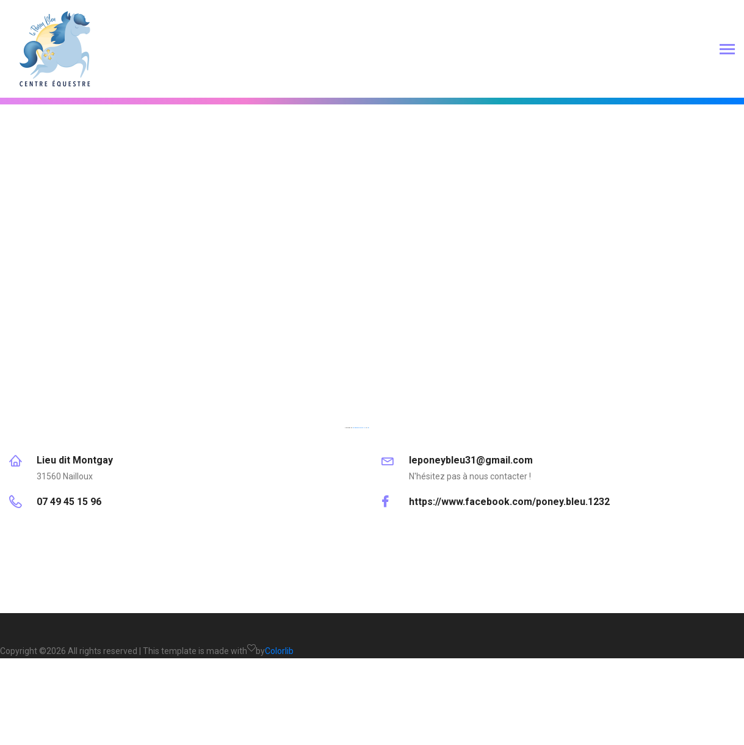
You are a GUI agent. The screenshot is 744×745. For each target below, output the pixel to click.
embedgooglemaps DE (359, 427)
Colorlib (279, 651)
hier (368, 427)
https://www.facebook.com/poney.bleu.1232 (509, 501)
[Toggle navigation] (727, 50)
